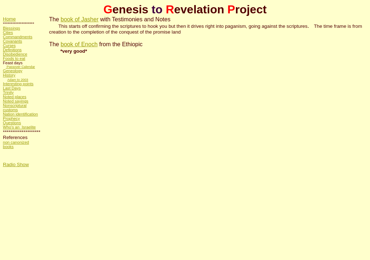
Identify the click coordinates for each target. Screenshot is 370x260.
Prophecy (11, 118)
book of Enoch (79, 44)
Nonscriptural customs (14, 107)
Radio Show (16, 164)
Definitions (12, 50)
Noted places (14, 97)
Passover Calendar (20, 67)
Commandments (18, 37)
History (9, 75)
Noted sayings (15, 101)
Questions (12, 123)
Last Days (12, 88)
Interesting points (18, 84)
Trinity (8, 92)
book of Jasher (80, 19)
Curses (9, 45)
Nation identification (20, 114)
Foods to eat (14, 58)
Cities (8, 32)
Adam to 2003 (17, 80)
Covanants (12, 41)
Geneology (12, 71)
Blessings (11, 28)
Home (9, 19)
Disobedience (15, 54)
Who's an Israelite (19, 127)
